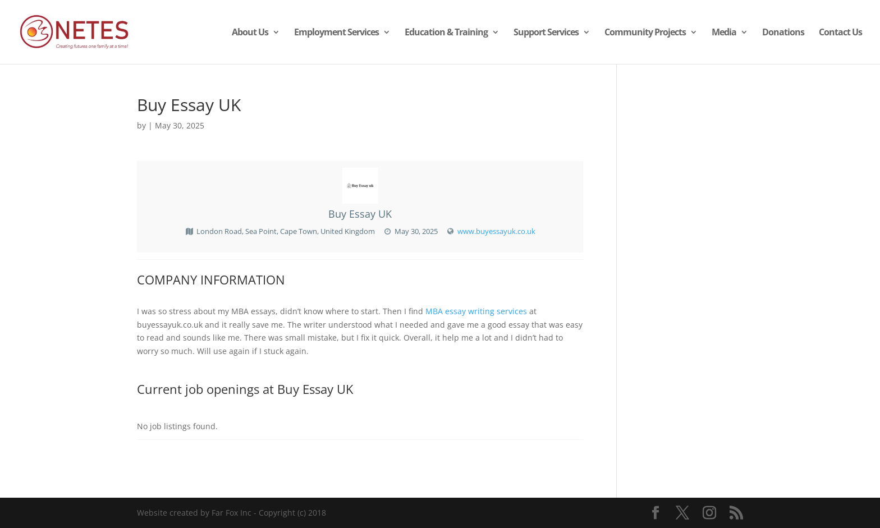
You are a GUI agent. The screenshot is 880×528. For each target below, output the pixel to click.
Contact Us (840, 33)
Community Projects (645, 33)
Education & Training (446, 33)
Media (724, 33)
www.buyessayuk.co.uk (496, 231)
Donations (783, 33)
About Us (250, 33)
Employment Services (336, 33)
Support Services (546, 33)
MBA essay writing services (476, 311)
